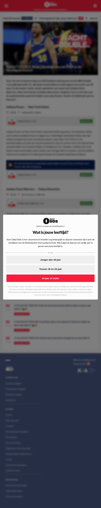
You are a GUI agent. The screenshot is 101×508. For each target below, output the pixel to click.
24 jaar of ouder (50, 278)
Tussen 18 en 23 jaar (50, 269)
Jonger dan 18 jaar (50, 259)
